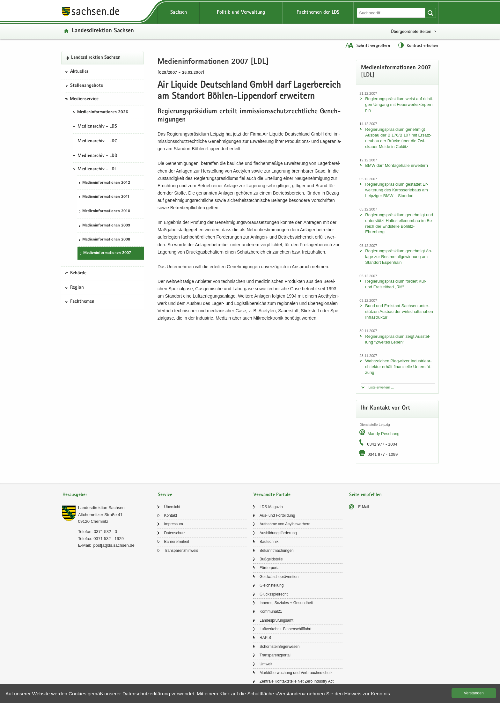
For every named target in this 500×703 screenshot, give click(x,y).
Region (77, 287)
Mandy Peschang (383, 433)
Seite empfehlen (365, 494)
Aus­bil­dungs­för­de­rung (278, 533)
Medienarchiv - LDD (97, 156)
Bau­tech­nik (269, 541)
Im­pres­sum (173, 524)
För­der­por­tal (270, 568)
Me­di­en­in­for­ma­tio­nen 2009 (106, 226)
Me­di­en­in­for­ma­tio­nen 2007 (107, 253)
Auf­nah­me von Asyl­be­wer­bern (285, 524)
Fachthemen (82, 301)
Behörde (78, 273)
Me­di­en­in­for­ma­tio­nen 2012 (106, 183)
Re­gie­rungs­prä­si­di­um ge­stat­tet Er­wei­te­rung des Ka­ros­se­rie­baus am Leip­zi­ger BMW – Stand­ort (396, 190)
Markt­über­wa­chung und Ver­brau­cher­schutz (296, 672)
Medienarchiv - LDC (97, 141)
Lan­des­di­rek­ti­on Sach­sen (103, 31)
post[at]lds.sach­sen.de (113, 545)
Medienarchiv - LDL (97, 169)
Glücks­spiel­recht (274, 594)
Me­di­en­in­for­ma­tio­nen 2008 (106, 240)
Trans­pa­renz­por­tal (275, 655)
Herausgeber (74, 494)
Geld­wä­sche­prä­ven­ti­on (279, 576)
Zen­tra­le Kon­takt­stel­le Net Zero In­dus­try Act (297, 681)
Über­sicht (172, 507)
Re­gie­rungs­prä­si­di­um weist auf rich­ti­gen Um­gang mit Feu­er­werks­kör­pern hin (399, 104)
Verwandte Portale (272, 494)
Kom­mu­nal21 (271, 611)
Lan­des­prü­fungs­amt (276, 620)
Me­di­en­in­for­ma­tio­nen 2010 (106, 211)
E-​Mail (363, 507)
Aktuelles (79, 71)
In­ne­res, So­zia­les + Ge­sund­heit (286, 603)
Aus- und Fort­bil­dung (277, 515)
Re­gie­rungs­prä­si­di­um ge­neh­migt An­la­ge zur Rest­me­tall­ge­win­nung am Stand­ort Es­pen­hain (398, 256)
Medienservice (84, 99)
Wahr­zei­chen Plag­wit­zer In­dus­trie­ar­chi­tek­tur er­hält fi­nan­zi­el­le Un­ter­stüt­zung (398, 367)
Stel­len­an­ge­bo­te (86, 86)
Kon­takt (170, 515)
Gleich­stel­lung (271, 585)
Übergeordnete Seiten (411, 31)
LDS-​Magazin (271, 507)
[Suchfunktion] (391, 13)
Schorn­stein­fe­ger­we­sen (279, 646)
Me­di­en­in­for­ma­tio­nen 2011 (105, 197)
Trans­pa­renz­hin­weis (181, 550)
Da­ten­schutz (174, 533)
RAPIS (265, 637)
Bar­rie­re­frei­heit (176, 541)
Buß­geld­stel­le (271, 559)
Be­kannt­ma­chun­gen (277, 550)
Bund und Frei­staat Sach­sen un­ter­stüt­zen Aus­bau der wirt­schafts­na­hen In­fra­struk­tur (399, 311)
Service (165, 494)
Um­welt (266, 664)
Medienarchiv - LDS (97, 126)
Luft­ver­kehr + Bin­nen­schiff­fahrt (286, 629)
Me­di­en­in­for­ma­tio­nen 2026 (102, 112)
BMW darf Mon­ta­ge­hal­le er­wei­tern (396, 165)
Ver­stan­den (474, 693)
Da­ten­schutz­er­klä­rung (146, 693)
